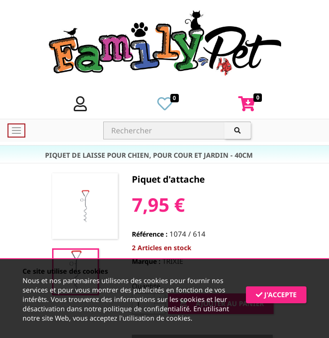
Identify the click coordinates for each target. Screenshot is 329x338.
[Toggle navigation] (16, 130)
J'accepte (276, 294)
